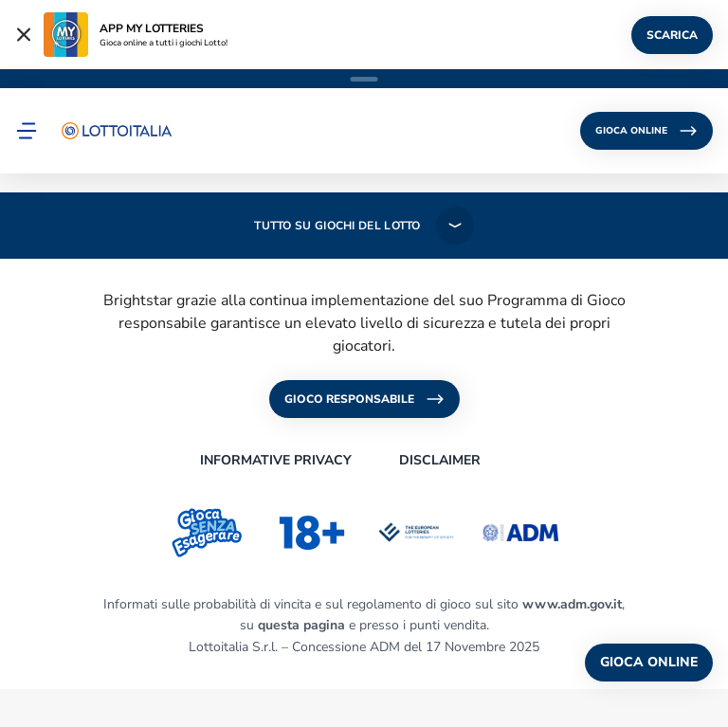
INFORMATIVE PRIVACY (276, 460)
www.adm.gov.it (572, 604)
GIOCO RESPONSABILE (364, 399)
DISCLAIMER (440, 460)
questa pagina (301, 625)
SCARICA (672, 35)
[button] (26, 130)
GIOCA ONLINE (646, 130)
